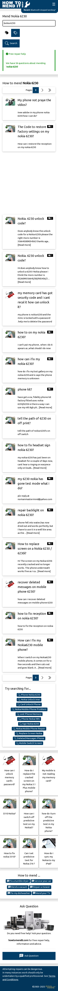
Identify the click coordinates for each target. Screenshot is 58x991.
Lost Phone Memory (29, 714)
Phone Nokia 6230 (29, 694)
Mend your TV (41, 893)
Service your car (41, 881)
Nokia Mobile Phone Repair (29, 728)
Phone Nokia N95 (29, 718)
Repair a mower (40, 887)
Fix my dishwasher (19, 893)
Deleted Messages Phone (29, 738)
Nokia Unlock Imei (29, 699)
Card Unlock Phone (29, 704)
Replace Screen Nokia (29, 733)
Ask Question (29, 956)
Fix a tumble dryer (18, 881)
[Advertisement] (29, 183)
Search (11, 43)
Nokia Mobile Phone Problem (29, 709)
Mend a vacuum (17, 887)
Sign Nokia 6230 (29, 723)
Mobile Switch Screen (29, 743)
